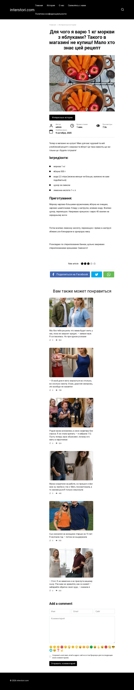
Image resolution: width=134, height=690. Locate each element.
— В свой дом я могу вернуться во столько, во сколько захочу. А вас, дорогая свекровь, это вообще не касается (71, 383)
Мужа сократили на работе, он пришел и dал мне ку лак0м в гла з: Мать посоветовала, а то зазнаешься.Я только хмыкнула (71, 487)
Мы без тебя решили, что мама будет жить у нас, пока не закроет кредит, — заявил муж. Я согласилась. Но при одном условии (71, 333)
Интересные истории (62, 117)
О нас (61, 5)
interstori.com (22, 9)
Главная (39, 5)
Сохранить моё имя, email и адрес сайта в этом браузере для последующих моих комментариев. (82, 656)
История (51, 5)
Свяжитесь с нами (77, 5)
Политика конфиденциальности (50, 14)
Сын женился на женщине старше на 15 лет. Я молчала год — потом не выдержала (71, 535)
